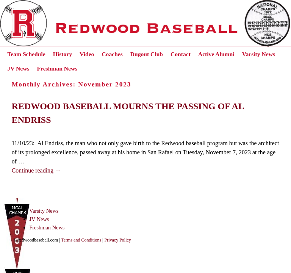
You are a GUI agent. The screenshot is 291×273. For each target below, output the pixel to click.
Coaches (112, 54)
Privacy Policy (118, 240)
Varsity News (258, 54)
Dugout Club (146, 54)
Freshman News (57, 68)
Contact (181, 54)
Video (87, 54)
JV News (18, 68)
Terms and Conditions (81, 240)
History (62, 54)
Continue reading (36, 170)
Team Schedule (26, 54)
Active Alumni (216, 54)
